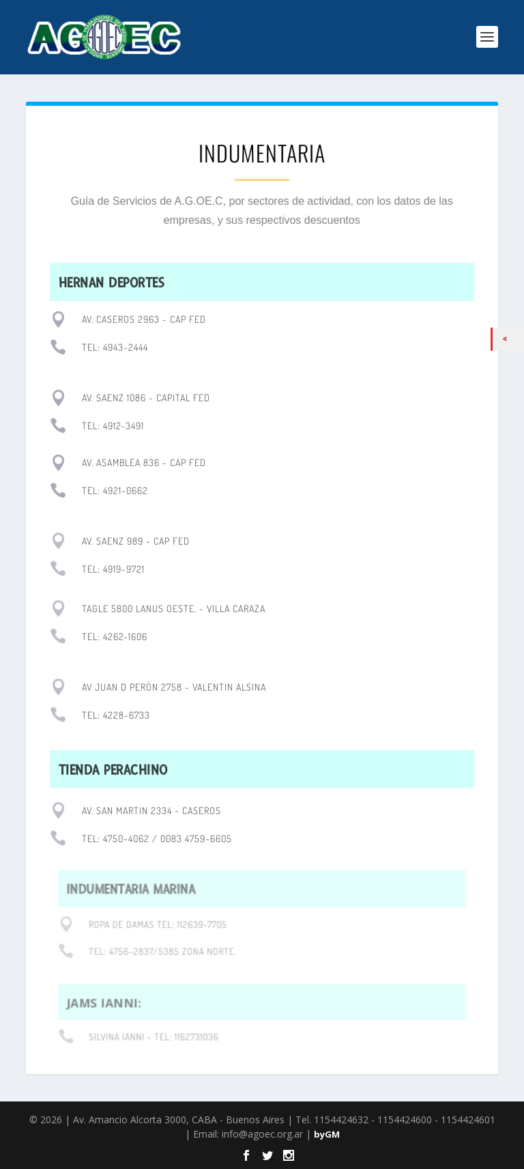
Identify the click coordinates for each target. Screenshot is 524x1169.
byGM (327, 1134)
